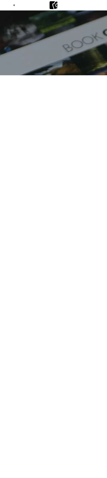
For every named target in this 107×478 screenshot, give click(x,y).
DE (42, 446)
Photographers (21, 348)
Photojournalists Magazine (32, 89)
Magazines (15, 85)
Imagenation (58, 85)
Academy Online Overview (83, 363)
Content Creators (55, 348)
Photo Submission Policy (84, 422)
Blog (77, 417)
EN (18, 446)
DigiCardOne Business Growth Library (53, 401)
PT (54, 446)
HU (66, 446)
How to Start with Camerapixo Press (24, 363)
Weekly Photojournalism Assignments (23, 369)
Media (96, 417)
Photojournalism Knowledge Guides (58, 366)
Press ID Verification (58, 385)
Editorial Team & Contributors (59, 420)
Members (51, 425)
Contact (77, 425)
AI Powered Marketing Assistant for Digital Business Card (71, 404)
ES (30, 446)
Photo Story (91, 85)
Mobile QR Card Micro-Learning (85, 401)
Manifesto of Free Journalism (69, 369)
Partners (87, 348)
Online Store (28, 425)
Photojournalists (38, 348)
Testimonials (64, 425)
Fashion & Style (41, 85)
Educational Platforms (10, 420)
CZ (60, 446)
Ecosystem (9, 417)
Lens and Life (74, 85)
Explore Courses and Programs (56, 363)
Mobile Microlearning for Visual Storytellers (26, 404)
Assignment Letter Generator (36, 388)
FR (36, 446)
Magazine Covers (47, 417)
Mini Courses (48, 369)
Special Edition (57, 89)
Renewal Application (78, 382)
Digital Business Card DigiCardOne (20, 401)
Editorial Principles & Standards (89, 420)
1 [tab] (53, 295)
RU (73, 446)
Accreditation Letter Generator (66, 388)
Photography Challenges (87, 366)
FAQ (99, 422)
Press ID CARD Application (55, 382)
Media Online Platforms (33, 420)
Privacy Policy (42, 422)
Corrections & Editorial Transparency (17, 422)
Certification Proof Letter (81, 385)
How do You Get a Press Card (29, 382)
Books (27, 85)
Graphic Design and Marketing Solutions (73, 406)
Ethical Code (91, 369)
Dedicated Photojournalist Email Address (29, 385)
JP (79, 446)
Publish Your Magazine (27, 417)
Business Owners (73, 348)
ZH (85, 446)
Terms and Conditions (61, 422)
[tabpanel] (53, 222)
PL (24, 446)
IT (48, 446)
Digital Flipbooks (65, 417)
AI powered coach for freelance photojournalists (33, 406)
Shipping (40, 425)
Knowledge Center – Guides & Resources (23, 366)
